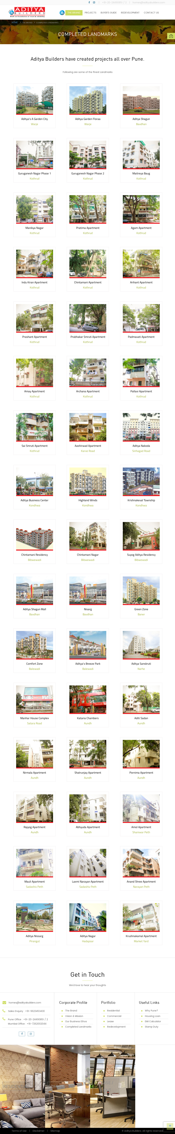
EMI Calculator (153, 1021)
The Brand (71, 1011)
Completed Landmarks (78, 1027)
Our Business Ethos (76, 1021)
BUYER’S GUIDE (109, 13)
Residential (113, 1011)
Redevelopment (116, 1027)
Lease (110, 1021)
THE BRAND (74, 13)
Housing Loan (152, 1016)
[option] (87, 31)
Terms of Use (19, 1131)
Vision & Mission (74, 1016)
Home (15, 22)
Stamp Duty (151, 1027)
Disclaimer (38, 1131)
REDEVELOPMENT (130, 13)
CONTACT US (151, 13)
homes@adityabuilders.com (149, 3)
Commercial (114, 1016)
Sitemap (55, 1131)
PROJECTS (90, 13)
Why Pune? (151, 1011)
